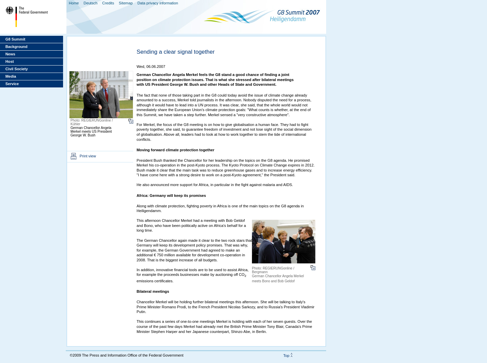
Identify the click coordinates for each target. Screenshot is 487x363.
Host (9, 61)
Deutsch (90, 3)
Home (74, 3)
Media (10, 76)
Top (286, 356)
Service (12, 84)
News (10, 54)
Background (16, 47)
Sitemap (126, 3)
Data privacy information (157, 3)
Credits (108, 3)
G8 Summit (15, 39)
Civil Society (16, 69)
